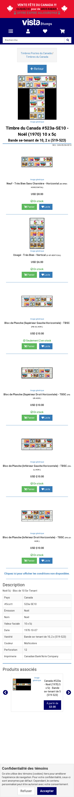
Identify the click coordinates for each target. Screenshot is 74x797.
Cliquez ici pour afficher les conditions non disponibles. (37, 573)
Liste (46, 206)
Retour (37, 69)
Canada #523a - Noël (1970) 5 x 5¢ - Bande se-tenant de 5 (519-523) (52, 687)
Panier (29, 206)
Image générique (37, 122)
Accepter (47, 791)
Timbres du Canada (37, 56)
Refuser (26, 791)
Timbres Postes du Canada (36, 53)
